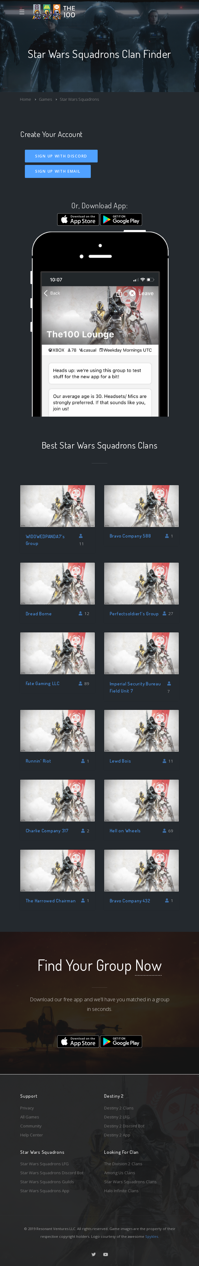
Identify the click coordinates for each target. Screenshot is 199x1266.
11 (81, 540)
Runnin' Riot (38, 761)
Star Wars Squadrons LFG (44, 1163)
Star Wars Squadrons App (44, 1190)
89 (84, 683)
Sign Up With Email (58, 171)
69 (168, 831)
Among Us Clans (119, 1172)
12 (84, 613)
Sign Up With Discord (61, 156)
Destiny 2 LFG (117, 1117)
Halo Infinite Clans (121, 1190)
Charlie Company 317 (47, 831)
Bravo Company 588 (130, 536)
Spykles (151, 1236)
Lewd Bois (120, 761)
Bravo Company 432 (130, 901)
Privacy (27, 1108)
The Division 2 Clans (123, 1163)
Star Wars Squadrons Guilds (47, 1181)
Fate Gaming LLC (43, 683)
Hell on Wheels (125, 831)
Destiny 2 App (117, 1135)
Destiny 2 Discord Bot (124, 1126)
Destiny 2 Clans (119, 1108)
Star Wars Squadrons (79, 99)
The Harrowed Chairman (51, 901)
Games (45, 99)
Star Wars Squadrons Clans (130, 1181)
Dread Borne (39, 614)
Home (25, 99)
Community (31, 1126)
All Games (29, 1117)
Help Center (31, 1135)
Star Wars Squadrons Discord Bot (51, 1172)
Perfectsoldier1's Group (134, 614)
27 (168, 613)
